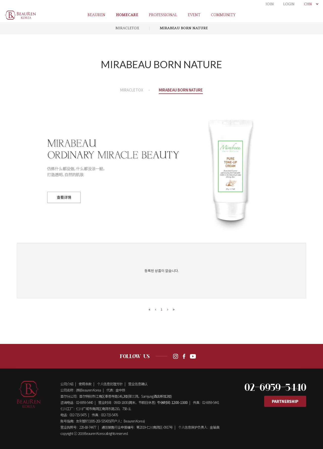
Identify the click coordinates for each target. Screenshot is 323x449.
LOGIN (289, 4)
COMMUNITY (223, 15)
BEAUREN (96, 15)
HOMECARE (127, 15)
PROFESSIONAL (163, 15)
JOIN (270, 4)
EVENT (194, 15)
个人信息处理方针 (110, 383)
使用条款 (85, 383)
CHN (311, 4)
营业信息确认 (137, 383)
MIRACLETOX (127, 28)
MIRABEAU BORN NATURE (184, 28)
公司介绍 (66, 383)
